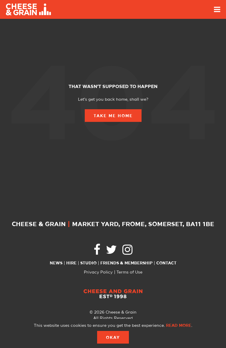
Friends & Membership (126, 263)
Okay (113, 337)
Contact (166, 263)
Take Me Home (113, 116)
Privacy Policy (98, 272)
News (56, 263)
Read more (178, 325)
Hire (71, 263)
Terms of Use (129, 272)
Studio (88, 263)
